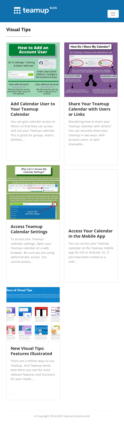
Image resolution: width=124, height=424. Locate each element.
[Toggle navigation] (113, 14)
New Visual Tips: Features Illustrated (31, 350)
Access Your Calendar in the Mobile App (90, 233)
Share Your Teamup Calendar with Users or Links (89, 109)
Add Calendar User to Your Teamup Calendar (33, 109)
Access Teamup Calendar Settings (29, 229)
